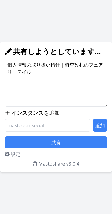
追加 (100, 125)
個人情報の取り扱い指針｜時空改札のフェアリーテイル (56, 83)
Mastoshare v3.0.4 (56, 163)
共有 (56, 142)
